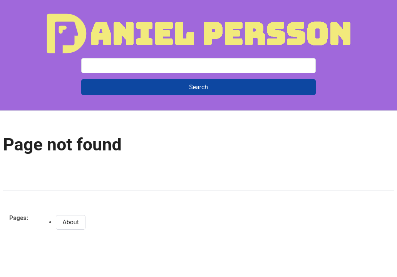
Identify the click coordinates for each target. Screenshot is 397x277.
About (70, 222)
